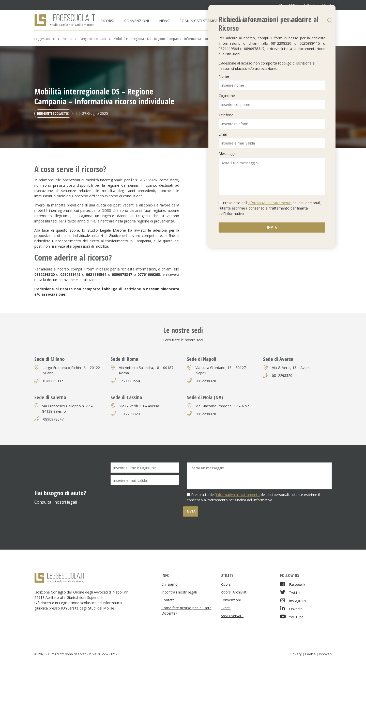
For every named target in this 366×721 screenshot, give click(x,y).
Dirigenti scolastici (53, 113)
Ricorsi (107, 20)
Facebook (292, 584)
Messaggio (228, 153)
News (164, 20)
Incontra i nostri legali (252, 20)
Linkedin (291, 608)
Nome (224, 76)
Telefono (226, 114)
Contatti (295, 20)
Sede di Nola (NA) (205, 397)
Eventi (226, 607)
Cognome (227, 95)
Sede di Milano (49, 359)
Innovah (325, 654)
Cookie (310, 654)
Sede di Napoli (201, 359)
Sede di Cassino (126, 397)
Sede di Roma (124, 359)
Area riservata (232, 615)
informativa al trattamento (270, 202)
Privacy (296, 654)
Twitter (290, 592)
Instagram (293, 600)
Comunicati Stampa (198, 20)
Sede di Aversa (278, 359)
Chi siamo (169, 584)
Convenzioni (136, 20)
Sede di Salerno (50, 397)
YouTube (292, 616)
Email (223, 134)
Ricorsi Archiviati (234, 592)
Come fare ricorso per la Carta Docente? (186, 610)
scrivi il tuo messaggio (272, 176)
